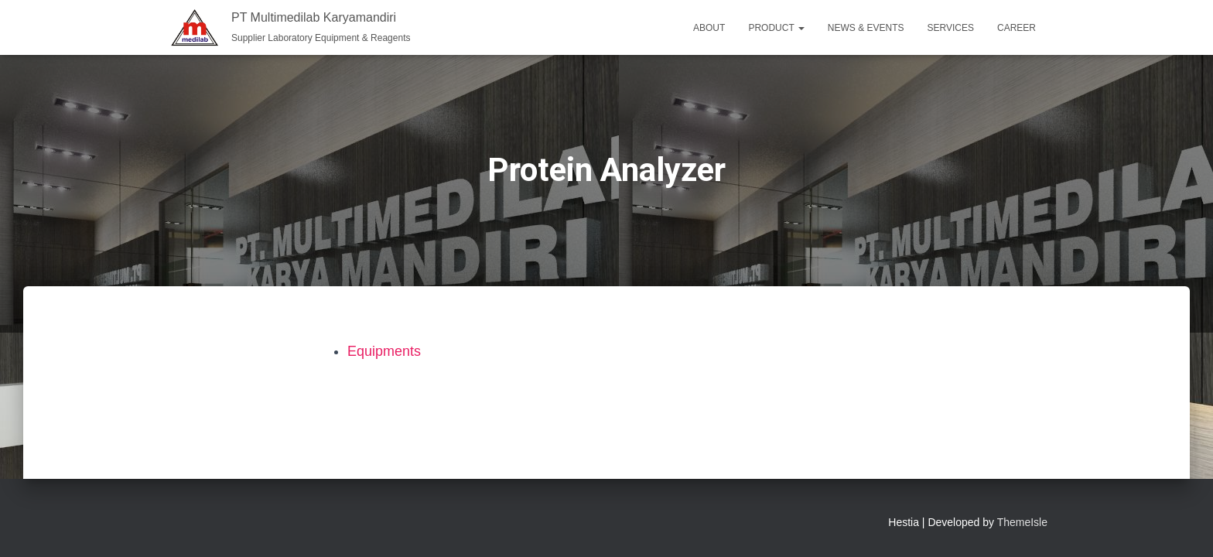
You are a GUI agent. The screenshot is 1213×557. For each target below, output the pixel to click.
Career (1016, 27)
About (709, 27)
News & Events (866, 27)
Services (951, 27)
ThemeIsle (1022, 522)
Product (776, 27)
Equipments (384, 351)
